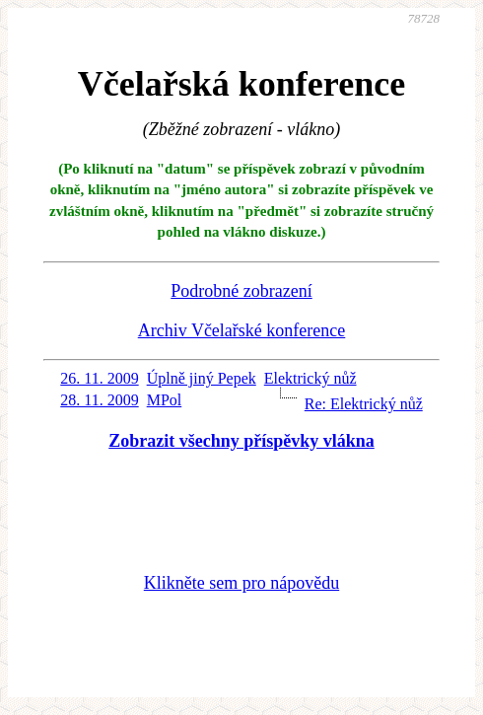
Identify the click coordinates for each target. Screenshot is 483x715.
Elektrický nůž (310, 378)
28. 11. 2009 (99, 400)
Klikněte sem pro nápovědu (241, 583)
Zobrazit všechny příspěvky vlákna (241, 441)
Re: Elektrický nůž (364, 403)
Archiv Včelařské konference (242, 330)
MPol (164, 400)
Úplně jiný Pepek (201, 378)
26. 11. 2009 (99, 378)
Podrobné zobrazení (241, 291)
